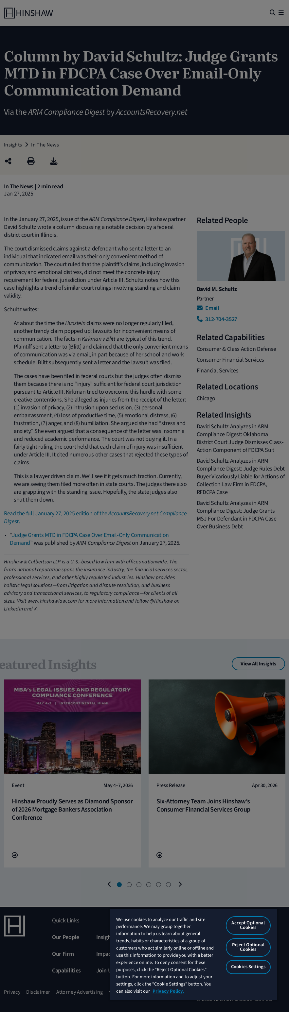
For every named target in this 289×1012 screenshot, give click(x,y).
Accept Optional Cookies (248, 925)
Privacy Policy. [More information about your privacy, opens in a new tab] (168, 991)
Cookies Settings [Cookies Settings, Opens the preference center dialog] (248, 966)
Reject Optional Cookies (248, 947)
